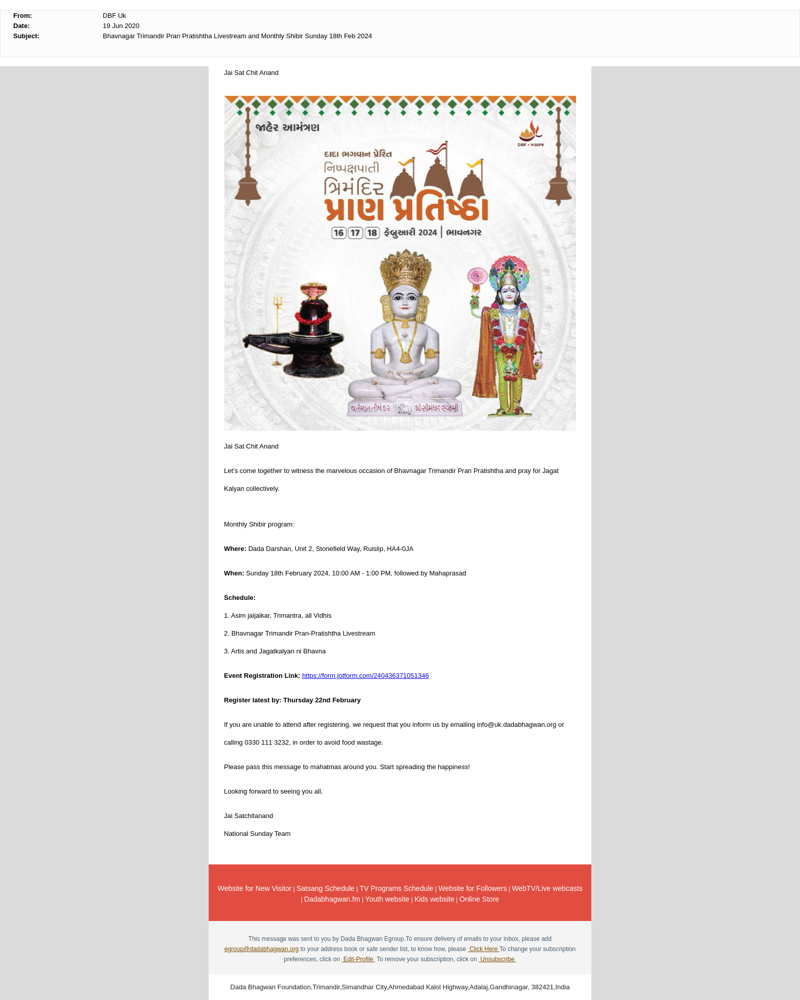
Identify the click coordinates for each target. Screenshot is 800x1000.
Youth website (387, 899)
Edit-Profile (358, 959)
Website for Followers (472, 888)
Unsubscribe (497, 959)
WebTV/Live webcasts (547, 888)
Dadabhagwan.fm (332, 899)
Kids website (434, 899)
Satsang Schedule (325, 888)
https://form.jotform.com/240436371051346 (365, 675)
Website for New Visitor (254, 888)
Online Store (479, 899)
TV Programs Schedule (397, 888)
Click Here (483, 949)
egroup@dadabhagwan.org (261, 949)
